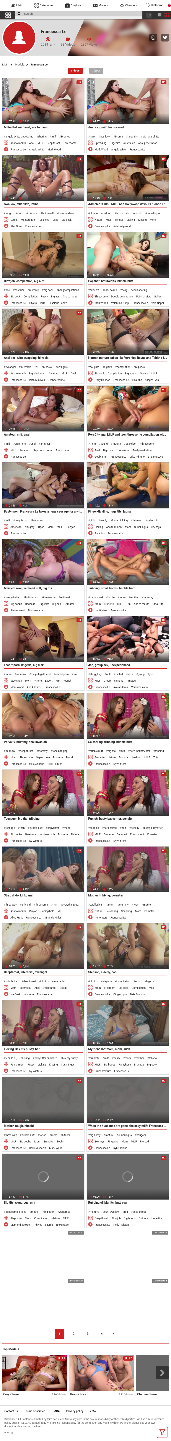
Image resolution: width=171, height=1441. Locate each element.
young (104, 443)
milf (54, 136)
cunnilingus (153, 213)
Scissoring (112, 911)
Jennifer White (56, 380)
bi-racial (47, 367)
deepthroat (21, 520)
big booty (95, 1135)
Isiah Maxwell (37, 380)
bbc (7, 290)
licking (26, 1058)
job (151, 674)
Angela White (36, 149)
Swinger (53, 373)
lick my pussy (70, 1058)
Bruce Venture (103, 1071)
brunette (94, 1058)
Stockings (16, 680)
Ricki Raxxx (62, 1224)
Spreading (100, 143)
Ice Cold (15, 994)
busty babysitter (153, 827)
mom (20, 213)
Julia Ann (28, 994)
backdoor (131, 443)
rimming (137, 520)
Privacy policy (74, 1411)
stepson (107, 981)
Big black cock (37, 373)
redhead (65, 597)
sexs (130, 674)
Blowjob (70, 527)
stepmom (20, 443)
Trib (128, 603)
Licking (131, 219)
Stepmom (38, 450)
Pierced (144, 1141)
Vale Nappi (157, 303)
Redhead (30, 603)
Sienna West (17, 610)
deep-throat (26, 750)
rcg (126, 1211)
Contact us (11, 1411)
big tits (108, 367)
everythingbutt (70, 904)
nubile (111, 597)
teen (22, 827)
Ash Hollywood (122, 226)
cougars (94, 367)
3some (119, 136)
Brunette (109, 603)
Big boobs (131, 373)
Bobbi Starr (101, 456)
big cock (48, 290)
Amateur (24, 450)
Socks (60, 1141)
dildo (92, 520)
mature (116, 443)
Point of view (143, 296)
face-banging (60, 750)
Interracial (25, 987)
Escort (48, 680)
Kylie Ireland (120, 1148)
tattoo (42, 1135)
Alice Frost (16, 917)
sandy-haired (12, 597)
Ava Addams (34, 687)
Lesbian (136, 757)
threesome (147, 443)
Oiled (55, 219)
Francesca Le (18, 149)
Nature (99, 219)
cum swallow (66, 213)
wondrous (64, 1211)
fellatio (153, 1058)
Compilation (31, 296)
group (141, 674)
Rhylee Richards (43, 1224)
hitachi (66, 1135)
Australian (129, 143)
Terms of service (34, 1411)
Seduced (122, 834)
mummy (34, 290)
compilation (123, 367)
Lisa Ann (137, 380)
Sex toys (44, 219)
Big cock (67, 219)
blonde (94, 213)
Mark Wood (54, 149)
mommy (32, 213)
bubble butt (31, 597)
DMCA (56, 1411)
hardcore (37, 520)
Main (5, 64)
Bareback (30, 834)
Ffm (58, 680)
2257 (93, 1411)
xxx (75, 674)
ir (37, 367)
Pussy (44, 296)
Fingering (113, 1141)
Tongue (119, 219)
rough (8, 213)
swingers (62, 367)
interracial (26, 367)
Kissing (142, 219)
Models (19, 64)
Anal (31, 143)
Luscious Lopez (58, 303)
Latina (14, 219)
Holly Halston (102, 380)
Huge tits (115, 143)
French (68, 680)
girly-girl (26, 904)
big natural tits (151, 136)
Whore (38, 680)
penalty (135, 827)
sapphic (94, 827)
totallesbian (96, 904)
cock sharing (139, 290)
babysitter (53, 827)
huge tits (133, 136)
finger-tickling (120, 520)
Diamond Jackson (20, 1224)
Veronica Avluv (139, 687)
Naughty (29, 527)
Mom (153, 219)
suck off (94, 290)
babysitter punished (46, 1058)
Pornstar (124, 757)
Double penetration (122, 296)
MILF (40, 143)
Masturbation (28, 219)
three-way (11, 1135)
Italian (157, 296)
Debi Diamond (138, 994)
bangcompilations (68, 290)
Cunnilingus (141, 527)
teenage (10, 827)
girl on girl (152, 520)
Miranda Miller (53, 917)
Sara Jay (100, 533)
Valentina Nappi (120, 303)
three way (10, 904)
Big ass (55, 296)
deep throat (139, 1211)
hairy (92, 136)
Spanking (126, 911)
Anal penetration (147, 143)
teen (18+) (11, 1058)
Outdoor (143, 1218)
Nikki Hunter (54, 763)
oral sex (107, 213)
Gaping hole (43, 757)
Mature (144, 373)
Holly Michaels (37, 1148)
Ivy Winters (101, 610)
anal (33, 443)
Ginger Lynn (152, 380)
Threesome (69, 143)
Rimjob (33, 911)
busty (119, 213)
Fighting (118, 680)
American (15, 527)
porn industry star (140, 750)
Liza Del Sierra (37, 303)
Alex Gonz (16, 226)
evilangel (10, 367)
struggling (95, 674)
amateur (45, 443)
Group (107, 680)
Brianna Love (155, 456)
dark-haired (96, 597)
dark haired (110, 290)
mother (134, 597)
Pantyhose (125, 1064)
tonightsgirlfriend (40, 674)
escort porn (62, 674)
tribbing (159, 750)
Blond (69, 757)
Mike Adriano (137, 456)
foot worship (135, 213)
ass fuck (105, 136)
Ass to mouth (18, 143)
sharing (42, 136)
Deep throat (53, 143)
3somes (65, 136)
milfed (119, 674)
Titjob (41, 527)
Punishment (137, 834)
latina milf (48, 213)
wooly (103, 520)
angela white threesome (19, 136)
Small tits (158, 603)
